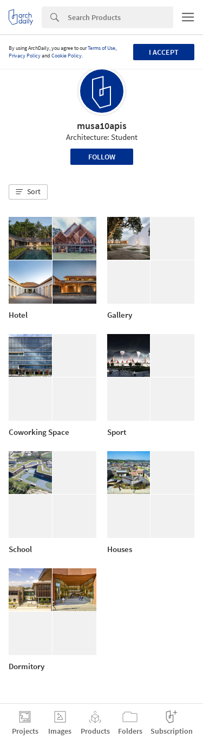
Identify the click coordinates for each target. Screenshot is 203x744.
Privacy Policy (25, 55)
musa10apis (102, 125)
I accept (164, 52)
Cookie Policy (66, 55)
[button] (28, 192)
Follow (101, 157)
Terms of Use (101, 48)
